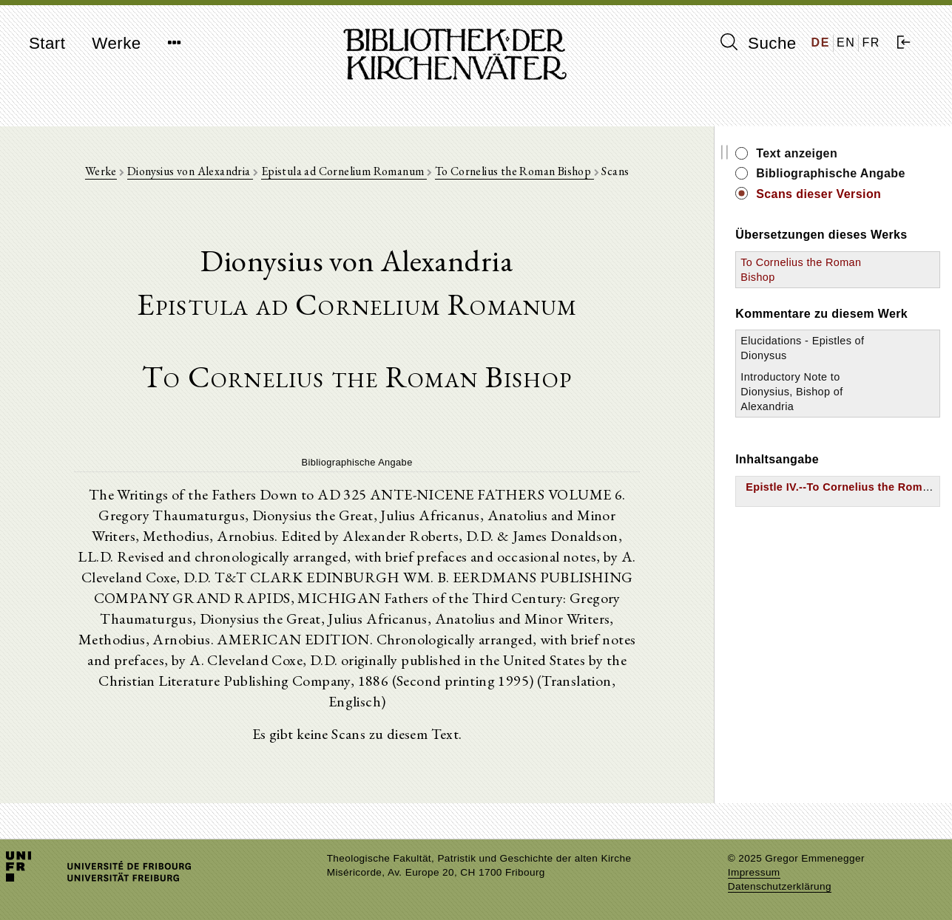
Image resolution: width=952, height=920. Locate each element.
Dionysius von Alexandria (190, 171)
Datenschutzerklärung (779, 886)
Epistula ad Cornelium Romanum (344, 171)
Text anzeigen (796, 153)
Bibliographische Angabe (830, 173)
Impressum (754, 872)
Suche (758, 42)
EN (846, 42)
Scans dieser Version (818, 194)
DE (820, 42)
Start (47, 43)
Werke (116, 43)
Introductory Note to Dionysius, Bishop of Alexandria (791, 391)
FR (871, 42)
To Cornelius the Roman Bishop (514, 171)
